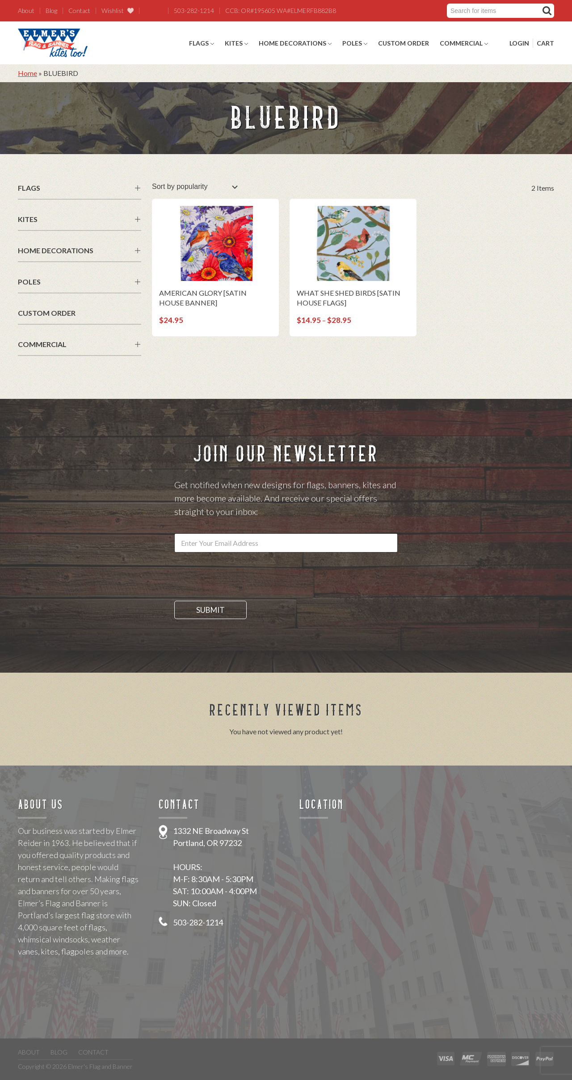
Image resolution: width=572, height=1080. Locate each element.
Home (27, 73)
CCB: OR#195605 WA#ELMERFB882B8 (280, 11)
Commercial (461, 43)
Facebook (148, 11)
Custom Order (403, 43)
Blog (51, 11)
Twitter (159, 11)
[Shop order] (195, 186)
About (26, 11)
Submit (210, 610)
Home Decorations (292, 43)
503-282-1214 (194, 11)
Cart (545, 43)
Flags (199, 43)
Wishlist (112, 11)
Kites (234, 43)
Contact (79, 11)
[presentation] (242, 594)
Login (519, 43)
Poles (352, 43)
